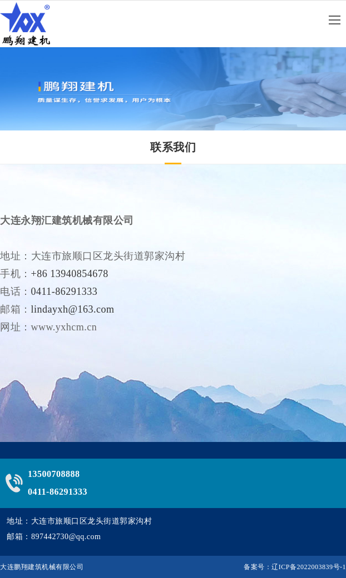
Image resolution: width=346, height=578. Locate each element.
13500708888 (54, 474)
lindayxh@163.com (73, 312)
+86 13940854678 (69, 277)
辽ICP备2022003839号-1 (308, 567)
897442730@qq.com (66, 536)
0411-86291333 (64, 294)
